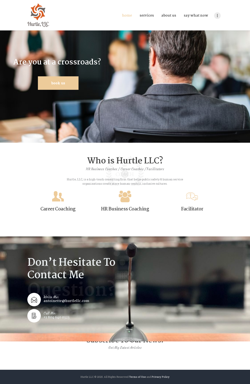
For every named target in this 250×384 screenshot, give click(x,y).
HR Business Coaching (125, 209)
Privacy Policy (161, 377)
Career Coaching (58, 209)
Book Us (58, 83)
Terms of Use (137, 377)
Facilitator (192, 209)
